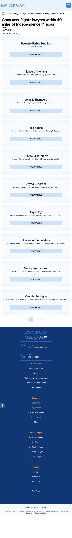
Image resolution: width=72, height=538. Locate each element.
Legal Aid (36, 403)
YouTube (36, 491)
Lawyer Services (36, 368)
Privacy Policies (40, 513)
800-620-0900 (33, 357)
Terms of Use (49, 511)
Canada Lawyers (36, 456)
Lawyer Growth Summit (36, 383)
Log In (35, 373)
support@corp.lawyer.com (38, 347)
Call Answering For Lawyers (36, 378)
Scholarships (36, 417)
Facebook (36, 481)
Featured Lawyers (36, 452)
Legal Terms (36, 408)
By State (36, 442)
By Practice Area (36, 447)
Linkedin (36, 472)
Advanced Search (36, 437)
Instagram (36, 477)
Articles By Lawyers (36, 412)
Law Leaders (36, 387)
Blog (36, 422)
